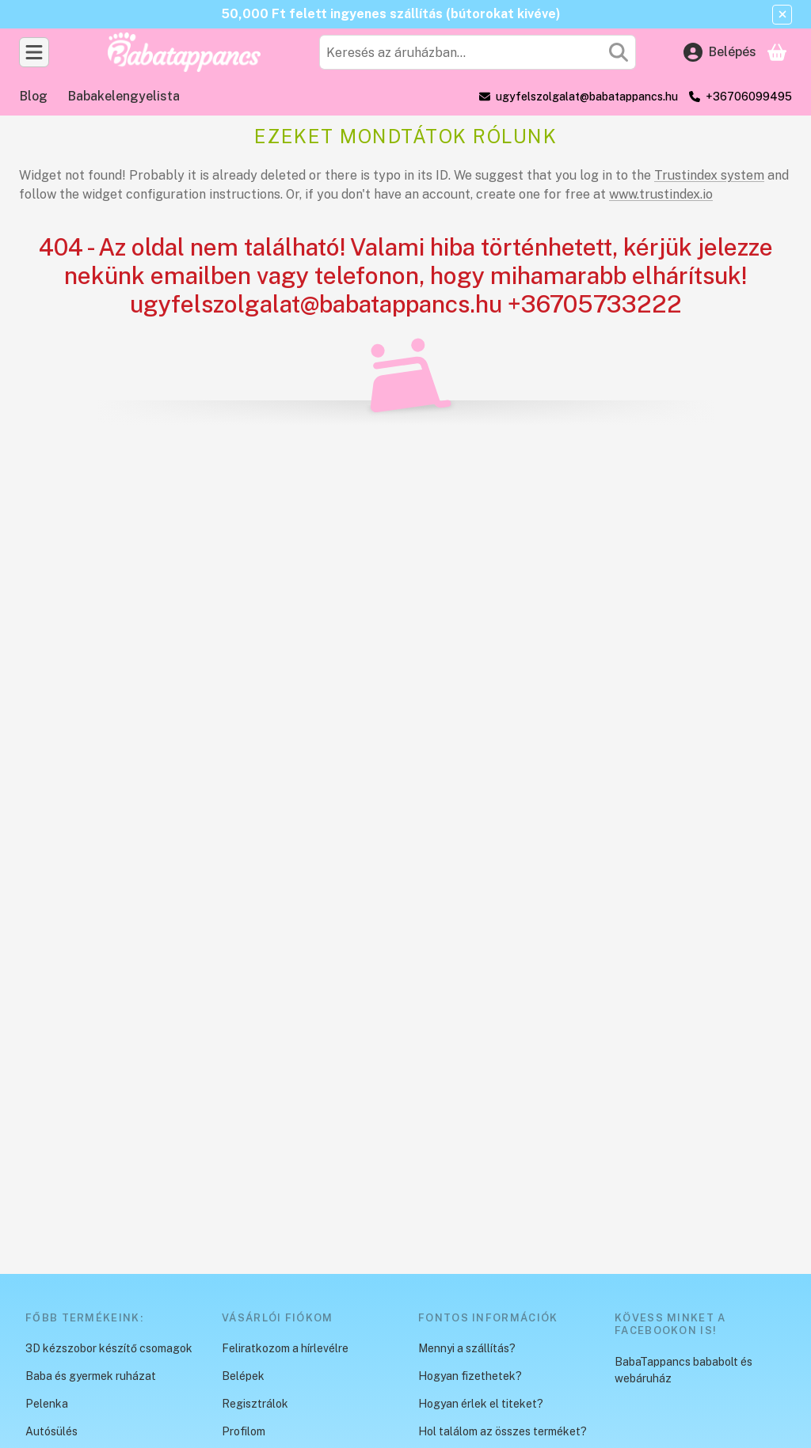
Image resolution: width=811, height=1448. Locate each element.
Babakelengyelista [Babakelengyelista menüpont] (124, 96)
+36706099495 (749, 96)
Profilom (243, 1431)
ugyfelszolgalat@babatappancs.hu (587, 96)
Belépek (243, 1376)
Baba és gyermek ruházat (90, 1376)
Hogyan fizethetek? (470, 1376)
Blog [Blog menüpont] (34, 96)
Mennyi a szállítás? (467, 1348)
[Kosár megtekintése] (777, 52)
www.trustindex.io (661, 194)
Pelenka (46, 1403)
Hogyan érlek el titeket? (480, 1403)
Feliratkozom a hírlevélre (285, 1348)
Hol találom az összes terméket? (502, 1431)
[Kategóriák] (34, 52)
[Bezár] (782, 15)
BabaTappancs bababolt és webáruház (683, 1370)
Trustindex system (709, 175)
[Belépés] (720, 52)
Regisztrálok (255, 1403)
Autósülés (51, 1431)
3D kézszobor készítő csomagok (108, 1348)
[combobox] (477, 52)
